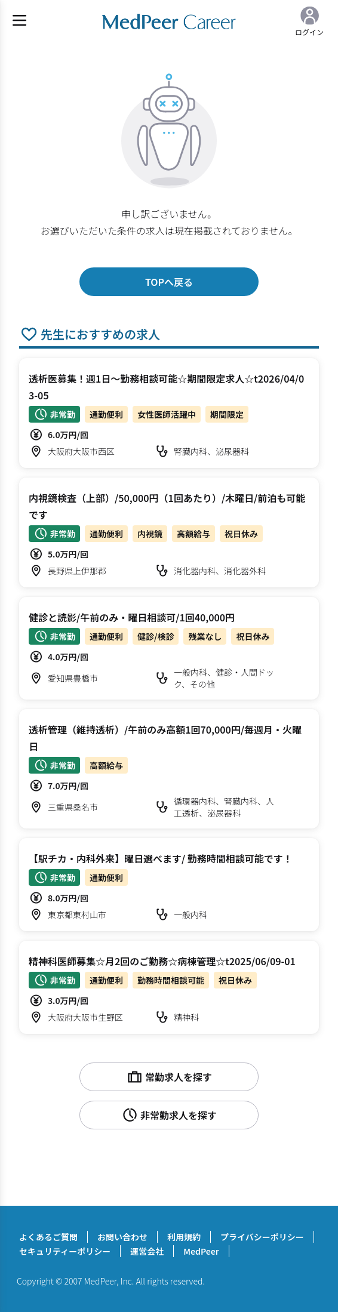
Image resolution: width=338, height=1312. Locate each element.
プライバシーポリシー (262, 1237)
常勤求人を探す (169, 1076)
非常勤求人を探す (169, 1115)
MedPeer (201, 1251)
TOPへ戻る (169, 282)
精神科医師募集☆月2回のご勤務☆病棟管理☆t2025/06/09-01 (162, 961)
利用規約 (184, 1237)
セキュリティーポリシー (64, 1251)
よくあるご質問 (48, 1237)
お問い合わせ (122, 1237)
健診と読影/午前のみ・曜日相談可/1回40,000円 (132, 617)
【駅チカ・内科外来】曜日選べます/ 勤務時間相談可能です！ (161, 858)
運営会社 (147, 1251)
